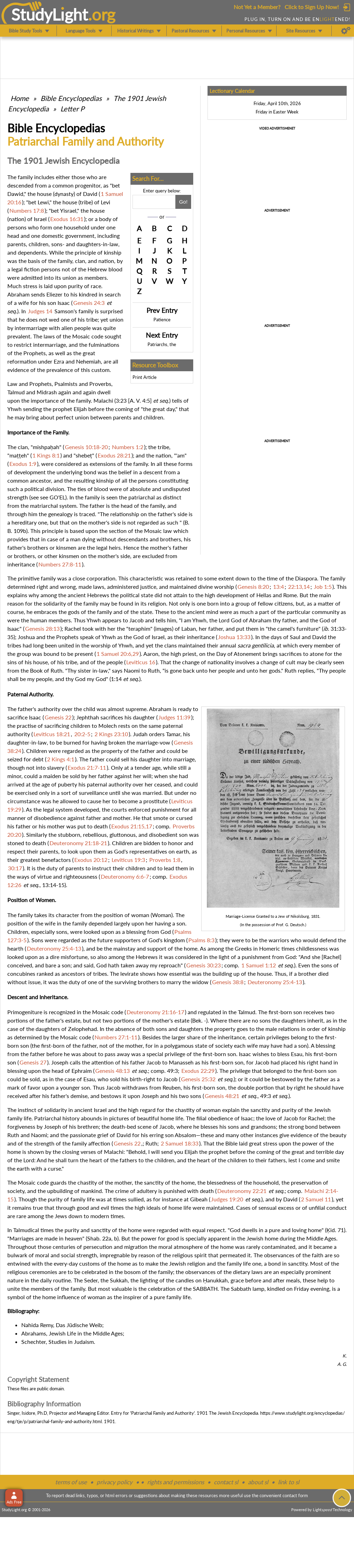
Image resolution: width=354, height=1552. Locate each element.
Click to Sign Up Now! (312, 6)
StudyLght (49, 14)
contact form (295, 1495)
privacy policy (115, 1482)
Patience (162, 319)
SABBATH (205, 1288)
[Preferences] (346, 30)
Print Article (145, 377)
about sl (258, 1482)
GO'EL (57, 497)
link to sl (288, 1482)
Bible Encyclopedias (71, 98)
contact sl (226, 1482)
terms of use (71, 1482)
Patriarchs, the (162, 344)
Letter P (72, 108)
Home (19, 98)
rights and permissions (175, 1482)
